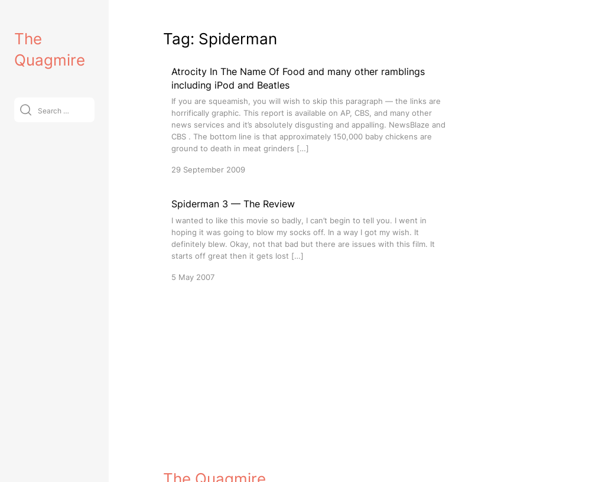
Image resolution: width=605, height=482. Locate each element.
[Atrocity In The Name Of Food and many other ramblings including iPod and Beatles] (310, 120)
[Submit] (25, 109)
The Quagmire (214, 462)
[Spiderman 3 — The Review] (310, 239)
